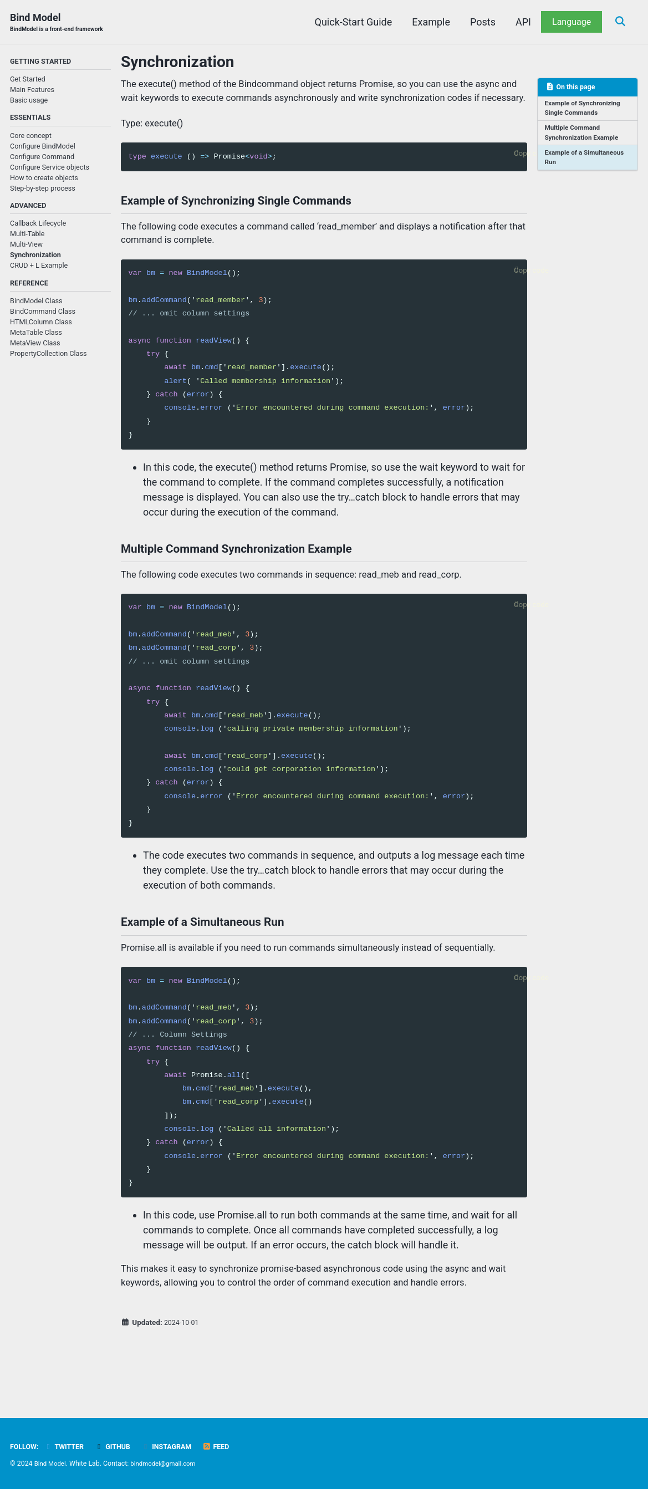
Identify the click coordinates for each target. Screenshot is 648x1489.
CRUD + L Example (39, 270)
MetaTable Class (36, 338)
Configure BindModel (42, 149)
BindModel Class (36, 306)
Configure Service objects (49, 170)
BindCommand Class (42, 317)
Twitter (67, 1446)
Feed (227, 1446)
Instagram (175, 1446)
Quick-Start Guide (350, 22)
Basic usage (29, 102)
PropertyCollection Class (48, 359)
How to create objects (44, 180)
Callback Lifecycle (38, 227)
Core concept (31, 138)
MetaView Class (35, 348)
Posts (479, 22)
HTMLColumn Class (41, 327)
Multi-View (26, 248)
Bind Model (60, 23)
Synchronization (35, 259)
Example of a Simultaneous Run (587, 163)
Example (428, 22)
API (520, 22)
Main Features (32, 91)
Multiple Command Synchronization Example (584, 137)
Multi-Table (27, 238)
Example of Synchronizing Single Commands (585, 110)
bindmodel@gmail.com (168, 1463)
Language (568, 22)
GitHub (119, 1446)
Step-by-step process (42, 191)
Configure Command (42, 159)
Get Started (27, 81)
